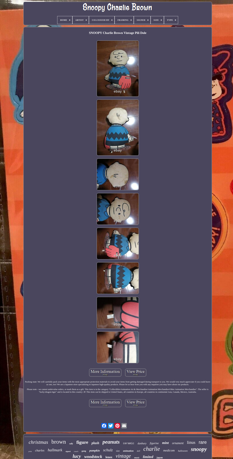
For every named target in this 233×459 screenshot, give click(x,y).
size (118, 451)
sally (71, 443)
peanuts (111, 442)
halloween (183, 451)
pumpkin (94, 450)
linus (191, 442)
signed (68, 451)
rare (203, 442)
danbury (142, 443)
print (30, 451)
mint (165, 443)
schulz (108, 450)
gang (84, 451)
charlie (151, 449)
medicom (169, 450)
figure (82, 442)
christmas (38, 442)
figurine (154, 443)
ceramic (128, 443)
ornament (178, 443)
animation (128, 450)
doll (138, 451)
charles (39, 450)
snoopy (199, 449)
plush (95, 443)
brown (58, 442)
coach (76, 451)
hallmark (55, 450)
